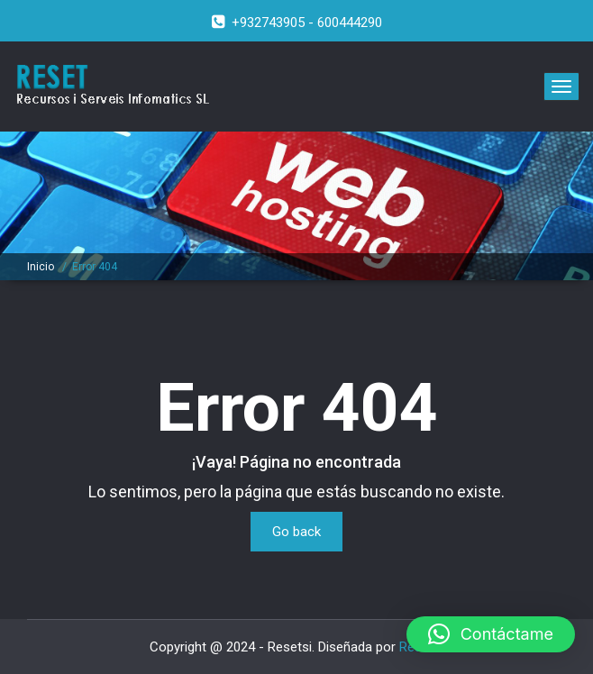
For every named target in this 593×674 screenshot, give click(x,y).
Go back (296, 532)
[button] (490, 634)
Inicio (40, 266)
